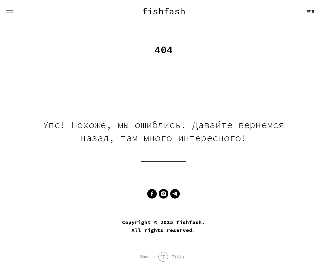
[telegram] (175, 194)
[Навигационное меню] (9, 11)
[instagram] (163, 194)
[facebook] (152, 194)
